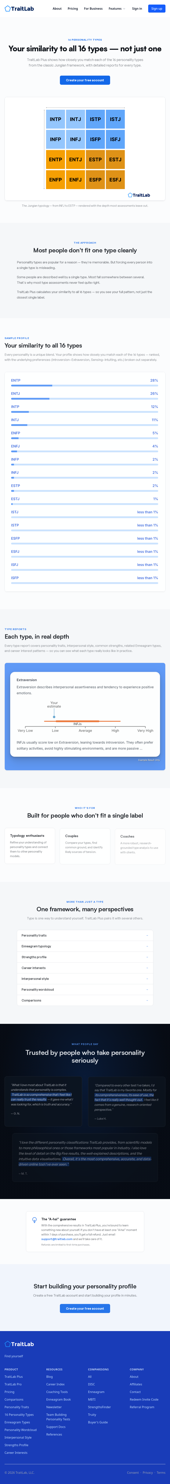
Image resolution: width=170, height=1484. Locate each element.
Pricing (73, 8)
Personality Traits (17, 1407)
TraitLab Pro (13, 1384)
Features (117, 8)
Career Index (55, 1384)
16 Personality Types (19, 1415)
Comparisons (14, 1399)
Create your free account (85, 80)
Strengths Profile (16, 1445)
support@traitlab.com (57, 1239)
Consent (133, 1473)
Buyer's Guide (98, 1422)
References (54, 1434)
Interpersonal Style (18, 1437)
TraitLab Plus (14, 1377)
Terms (161, 1473)
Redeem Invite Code (144, 1399)
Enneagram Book (58, 1399)
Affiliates (136, 1384)
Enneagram (96, 1392)
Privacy (148, 1473)
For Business (93, 8)
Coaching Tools (57, 1392)
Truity (92, 1415)
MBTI (92, 1399)
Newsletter (54, 1407)
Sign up (156, 8)
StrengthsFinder (99, 1407)
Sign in (137, 8)
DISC (91, 1384)
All (90, 1377)
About (57, 8)
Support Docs (55, 1427)
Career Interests (16, 1453)
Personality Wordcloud (21, 1430)
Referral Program (142, 1407)
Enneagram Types (17, 1422)
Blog (49, 1377)
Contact (135, 1392)
